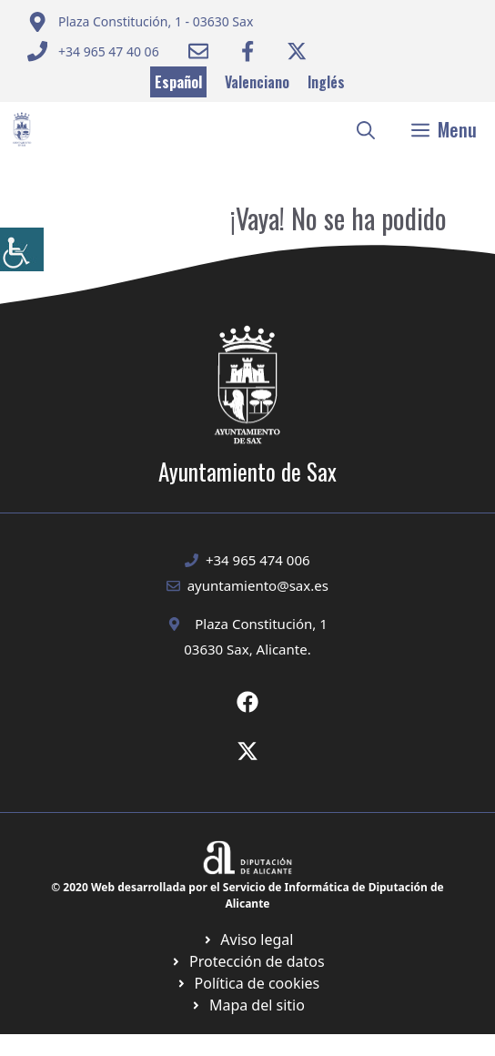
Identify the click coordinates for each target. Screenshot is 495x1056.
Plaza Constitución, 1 (261, 623)
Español (178, 82)
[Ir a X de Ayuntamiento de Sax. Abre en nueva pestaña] (247, 751)
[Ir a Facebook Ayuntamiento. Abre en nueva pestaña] (247, 51)
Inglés (326, 82)
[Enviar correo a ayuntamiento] (140, 21)
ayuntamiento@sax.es (257, 585)
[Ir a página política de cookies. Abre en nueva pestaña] (247, 961)
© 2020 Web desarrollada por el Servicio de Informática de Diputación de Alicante (247, 895)
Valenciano (257, 82)
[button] (365, 129)
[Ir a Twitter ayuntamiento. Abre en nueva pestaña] (296, 51)
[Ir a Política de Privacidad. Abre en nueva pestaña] (248, 939)
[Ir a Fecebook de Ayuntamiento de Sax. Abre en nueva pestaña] (247, 701)
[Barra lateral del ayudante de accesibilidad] (22, 249)
